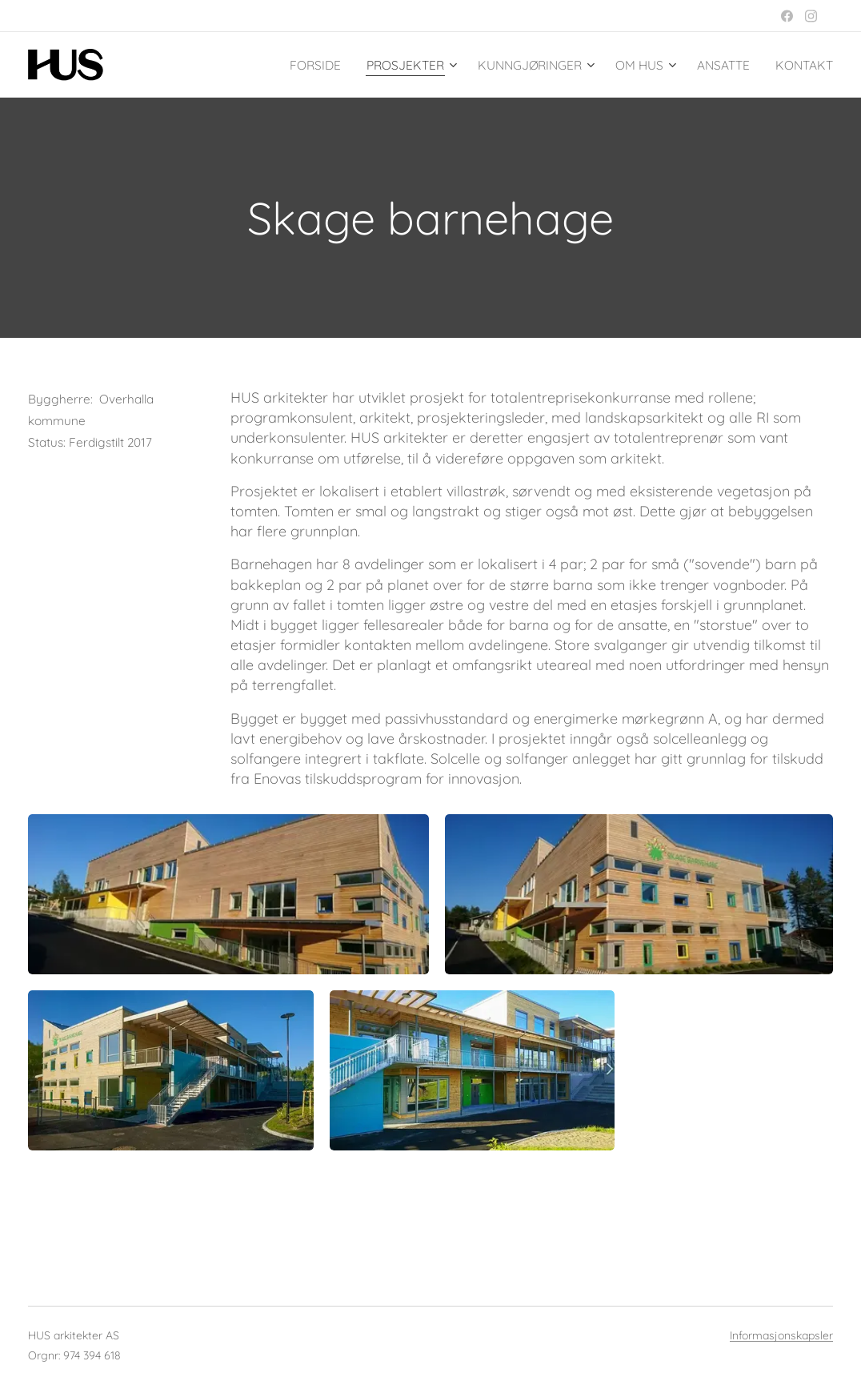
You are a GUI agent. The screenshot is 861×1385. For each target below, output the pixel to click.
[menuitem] (283, 65)
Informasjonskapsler (781, 1335)
